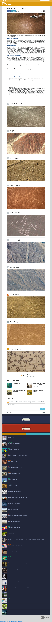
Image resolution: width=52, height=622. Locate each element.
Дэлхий (9, 448)
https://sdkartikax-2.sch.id (15, 621)
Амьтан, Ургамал (10, 442)
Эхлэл (27, 0)
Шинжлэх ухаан (10, 484)
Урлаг (8, 490)
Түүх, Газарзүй (9, 460)
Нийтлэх (42, 408)
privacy (20, 621)
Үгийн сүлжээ (37, 0)
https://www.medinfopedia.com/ (5, 621)
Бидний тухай (31, 0)
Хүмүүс (8, 436)
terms (22, 621)
